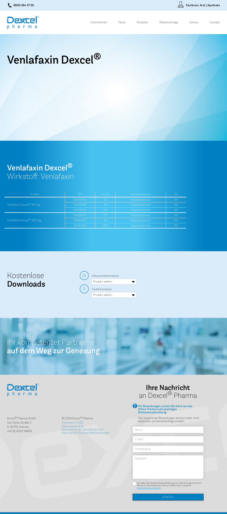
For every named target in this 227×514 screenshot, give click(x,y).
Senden (168, 497)
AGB (80, 422)
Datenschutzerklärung (149, 487)
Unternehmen (98, 22)
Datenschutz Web (73, 426)
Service (194, 22)
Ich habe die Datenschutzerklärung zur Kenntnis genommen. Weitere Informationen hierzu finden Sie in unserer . (169, 485)
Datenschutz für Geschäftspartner (83, 429)
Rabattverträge (168, 22)
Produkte (142, 22)
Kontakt (215, 22)
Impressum (68, 422)
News (122, 22)
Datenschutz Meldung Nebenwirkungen (86, 432)
